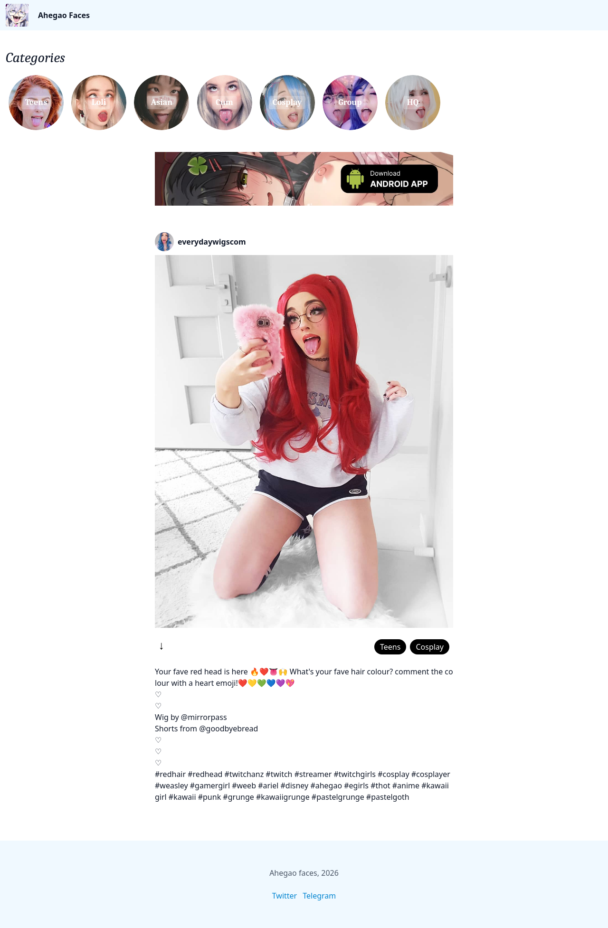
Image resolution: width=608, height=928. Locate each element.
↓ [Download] (161, 645)
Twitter (284, 895)
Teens (390, 647)
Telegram (319, 895)
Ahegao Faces (64, 15)
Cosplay (430, 647)
